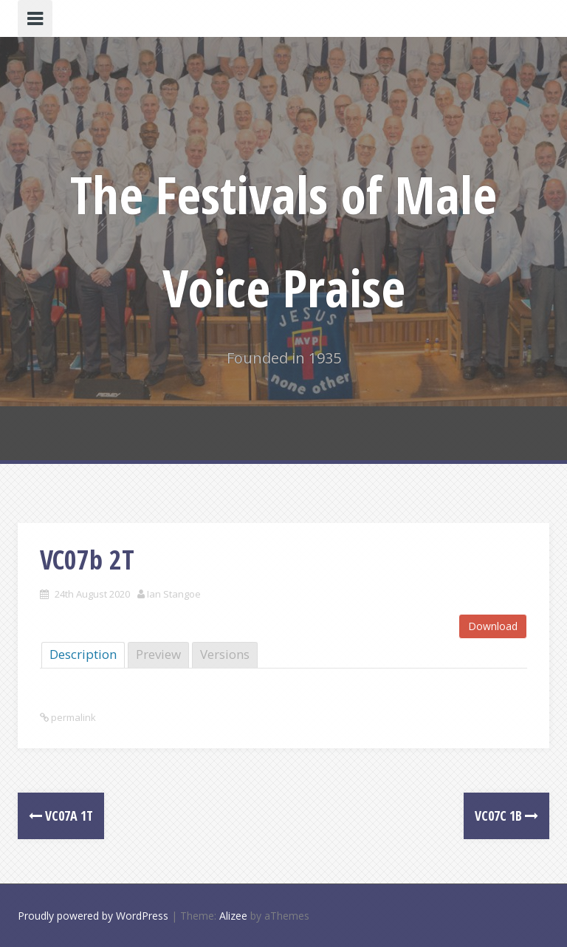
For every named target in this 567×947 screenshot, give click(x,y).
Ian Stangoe (174, 594)
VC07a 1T (61, 815)
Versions (225, 654)
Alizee (233, 916)
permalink (72, 717)
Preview (158, 654)
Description (83, 654)
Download (493, 626)
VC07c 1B (506, 815)
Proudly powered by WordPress (93, 916)
